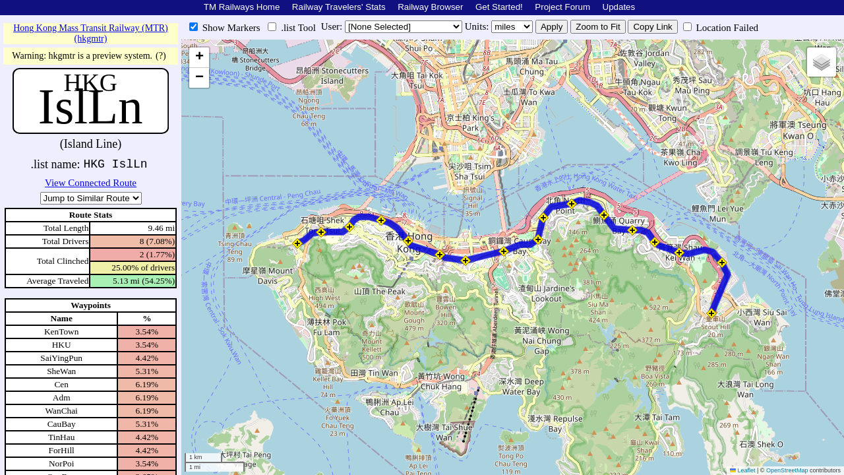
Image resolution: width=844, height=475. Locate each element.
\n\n (91, 198)
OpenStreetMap (787, 470)
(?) (161, 56)
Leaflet (743, 470)
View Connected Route (90, 182)
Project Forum (562, 7)
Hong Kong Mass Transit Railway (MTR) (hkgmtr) (90, 33)
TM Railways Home (242, 7)
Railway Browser (430, 7)
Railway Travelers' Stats (339, 7)
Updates (619, 7)
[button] (297, 243)
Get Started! (499, 7)
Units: (478, 26)
